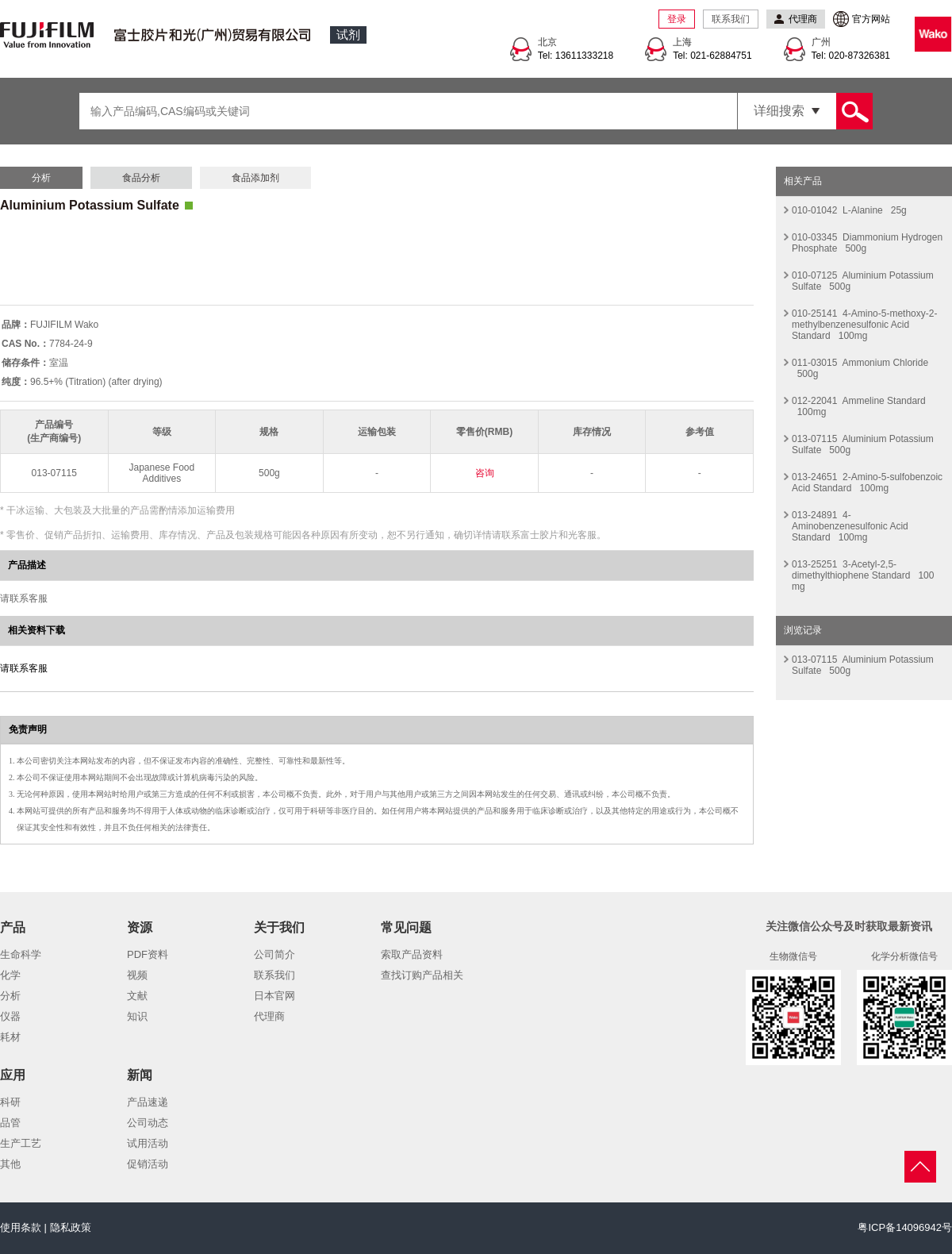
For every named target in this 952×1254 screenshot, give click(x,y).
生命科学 (20, 954)
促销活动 (147, 1164)
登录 (676, 19)
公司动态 (147, 1123)
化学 (10, 975)
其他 (10, 1164)
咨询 (484, 473)
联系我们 (731, 19)
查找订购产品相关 (422, 975)
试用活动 (147, 1143)
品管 (10, 1123)
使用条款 (20, 1227)
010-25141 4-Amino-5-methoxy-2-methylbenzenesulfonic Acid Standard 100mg (864, 324)
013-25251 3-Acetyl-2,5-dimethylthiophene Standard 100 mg (863, 575)
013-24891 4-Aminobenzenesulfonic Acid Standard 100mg (850, 526)
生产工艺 (20, 1143)
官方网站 (871, 19)
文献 (137, 996)
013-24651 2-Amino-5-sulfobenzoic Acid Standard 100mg (867, 482)
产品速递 (147, 1102)
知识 (137, 1016)
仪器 (10, 1016)
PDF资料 (147, 954)
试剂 (348, 34)
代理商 (269, 1016)
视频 (137, 975)
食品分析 (141, 177)
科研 (10, 1102)
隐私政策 (70, 1227)
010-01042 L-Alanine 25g (849, 210)
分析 (41, 177)
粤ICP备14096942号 (905, 1227)
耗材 (10, 1037)
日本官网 (274, 996)
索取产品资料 (412, 954)
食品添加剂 (255, 177)
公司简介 (274, 954)
